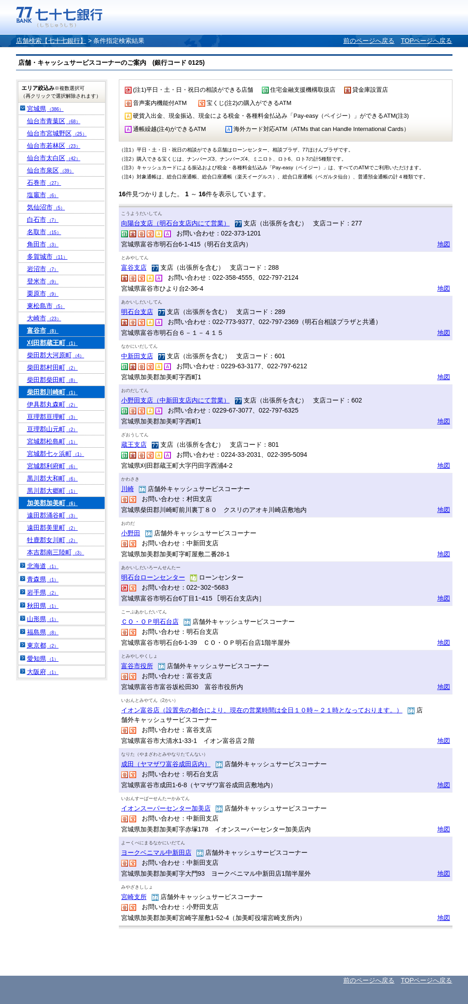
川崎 (127, 488)
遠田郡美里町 (52, 527)
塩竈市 (43, 195)
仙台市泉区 (50, 170)
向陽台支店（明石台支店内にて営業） (175, 223)
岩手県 (43, 592)
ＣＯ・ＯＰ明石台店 (150, 621)
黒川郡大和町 (52, 478)
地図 (443, 244)
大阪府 (43, 671)
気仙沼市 (46, 207)
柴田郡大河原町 (56, 355)
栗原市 (43, 293)
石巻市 (44, 182)
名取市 (44, 231)
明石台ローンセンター (153, 577)
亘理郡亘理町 (52, 416)
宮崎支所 (134, 896)
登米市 (43, 281)
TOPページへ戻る (426, 40)
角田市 (43, 244)
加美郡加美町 (52, 503)
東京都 (43, 645)
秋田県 (43, 605)
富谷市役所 (137, 665)
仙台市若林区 (53, 145)
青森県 (43, 579)
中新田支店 (137, 356)
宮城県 (45, 108)
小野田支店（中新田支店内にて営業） (175, 400)
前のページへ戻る (368, 40)
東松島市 (46, 305)
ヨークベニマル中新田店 (156, 852)
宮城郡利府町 (52, 466)
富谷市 (43, 330)
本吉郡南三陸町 (56, 552)
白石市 (43, 219)
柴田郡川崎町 (52, 392)
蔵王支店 (134, 444)
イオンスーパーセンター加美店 (166, 808)
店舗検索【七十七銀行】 (51, 40)
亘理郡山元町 (52, 429)
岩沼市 (43, 268)
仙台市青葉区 (53, 121)
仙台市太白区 (53, 158)
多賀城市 (47, 256)
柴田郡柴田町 (52, 379)
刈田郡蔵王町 (52, 342)
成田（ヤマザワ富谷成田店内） (166, 764)
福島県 (43, 632)
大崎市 (44, 318)
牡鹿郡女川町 (52, 540)
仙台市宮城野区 (57, 133)
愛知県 (43, 658)
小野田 (130, 533)
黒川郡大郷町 (52, 490)
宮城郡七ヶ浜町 (56, 453)
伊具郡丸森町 (52, 404)
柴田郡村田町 (52, 367)
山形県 (43, 618)
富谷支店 (134, 267)
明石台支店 (137, 311)
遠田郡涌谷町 (52, 515)
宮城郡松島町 (52, 441)
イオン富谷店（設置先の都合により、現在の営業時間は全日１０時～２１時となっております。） (262, 710)
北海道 (43, 566)
